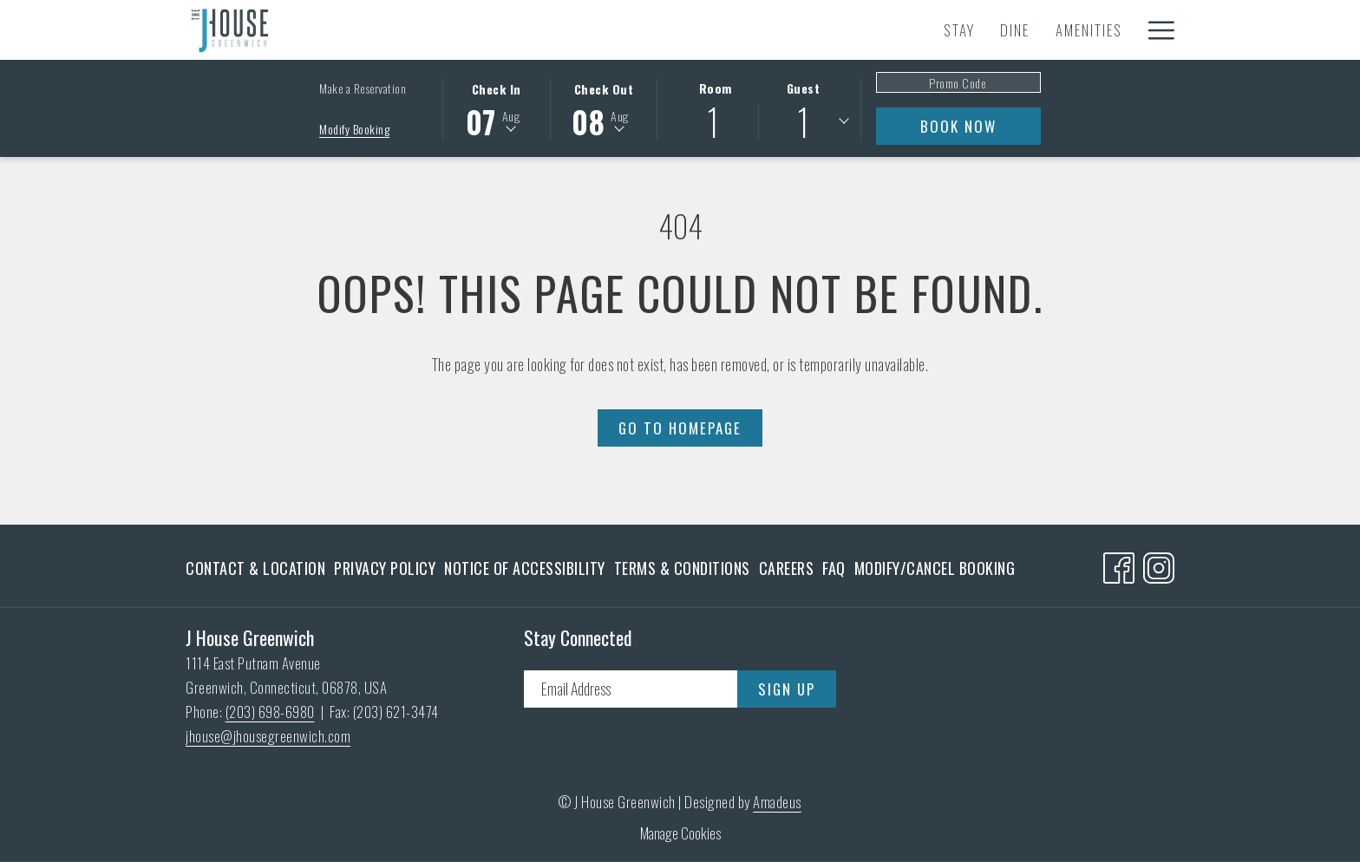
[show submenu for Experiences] (715, 30)
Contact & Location (255, 568)
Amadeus (777, 802)
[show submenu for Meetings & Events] (890, 30)
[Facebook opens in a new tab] (1118, 563)
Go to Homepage (680, 428)
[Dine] (475, 30)
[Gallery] (1094, 30)
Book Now (958, 126)
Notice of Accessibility (524, 568)
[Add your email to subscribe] (630, 689)
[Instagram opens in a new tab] (1158, 563)
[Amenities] (549, 30)
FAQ (834, 568)
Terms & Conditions (682, 568)
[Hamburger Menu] (1154, 30)
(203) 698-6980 (270, 711)
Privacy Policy (384, 568)
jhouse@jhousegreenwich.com (268, 736)
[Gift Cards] (1003, 30)
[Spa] (925, 30)
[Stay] (419, 30)
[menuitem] (258, 568)
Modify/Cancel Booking (935, 568)
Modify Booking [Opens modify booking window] (354, 129)
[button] (496, 107)
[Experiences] (650, 30)
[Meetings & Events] (802, 30)
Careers (786, 568)
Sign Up (786, 689)
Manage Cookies (680, 833)
